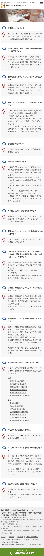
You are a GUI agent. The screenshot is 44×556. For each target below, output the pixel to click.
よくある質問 (34, 539)
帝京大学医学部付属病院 (19, 412)
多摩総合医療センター (18, 415)
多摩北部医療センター (18, 393)
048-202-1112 (23, 553)
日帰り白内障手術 (32, 537)
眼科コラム (15, 542)
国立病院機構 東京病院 (18, 390)
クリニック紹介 (6, 539)
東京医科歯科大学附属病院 (20, 395)
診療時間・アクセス (20, 539)
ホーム (3, 537)
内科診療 (11, 537)
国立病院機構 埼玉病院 (18, 387)
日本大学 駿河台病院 (17, 409)
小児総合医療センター (18, 417)
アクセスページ (17, 39)
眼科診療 (20, 537)
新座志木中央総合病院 (18, 384)
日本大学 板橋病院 (16, 406)
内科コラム (4, 542)
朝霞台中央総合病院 (17, 381)
